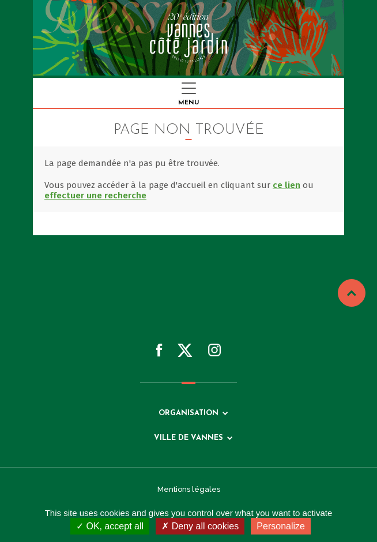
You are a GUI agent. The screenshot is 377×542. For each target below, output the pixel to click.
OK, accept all (110, 526)
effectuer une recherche (95, 195)
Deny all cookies (200, 526)
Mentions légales (188, 489)
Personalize (281, 526)
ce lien (286, 185)
